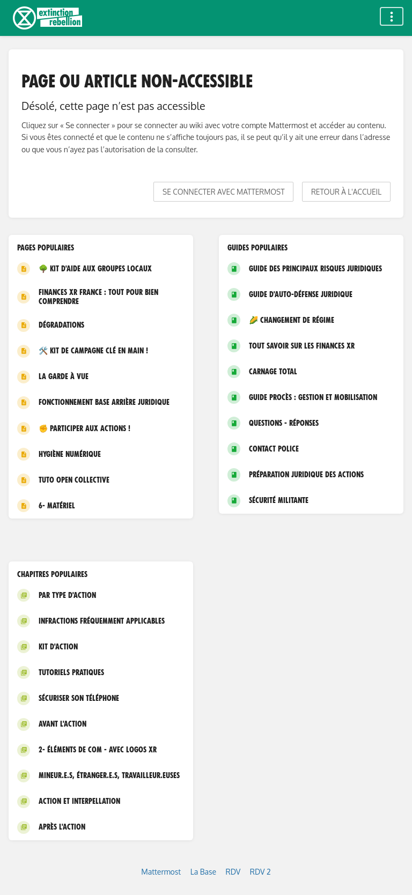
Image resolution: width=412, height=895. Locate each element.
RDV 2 (260, 871)
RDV (233, 871)
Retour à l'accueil (346, 191)
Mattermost (161, 871)
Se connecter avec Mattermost (223, 191)
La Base (203, 871)
